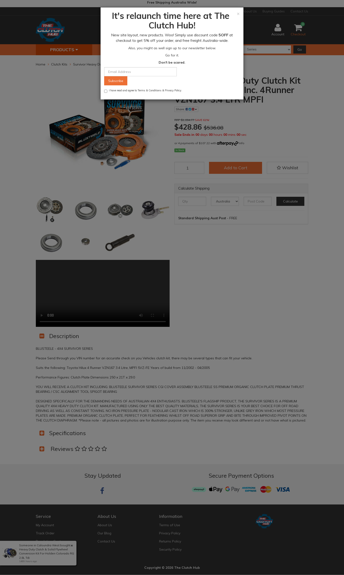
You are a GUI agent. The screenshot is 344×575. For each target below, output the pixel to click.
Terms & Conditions (149, 90)
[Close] (238, 13)
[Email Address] (140, 71)
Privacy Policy (173, 90)
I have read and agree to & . (143, 91)
